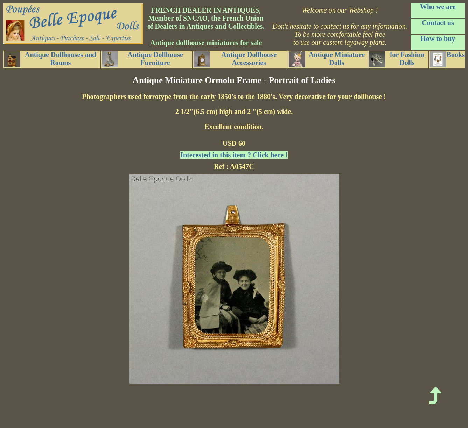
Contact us (438, 23)
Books (447, 59)
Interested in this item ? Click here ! (233, 155)
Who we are (438, 6)
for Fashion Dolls (396, 59)
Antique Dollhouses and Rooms (50, 59)
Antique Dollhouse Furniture (142, 59)
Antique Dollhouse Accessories (235, 59)
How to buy (437, 38)
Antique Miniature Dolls (327, 59)
